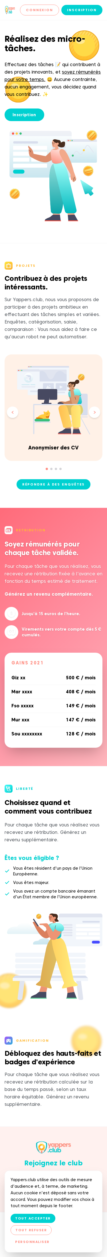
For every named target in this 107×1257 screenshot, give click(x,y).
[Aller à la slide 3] (56, 469)
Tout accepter (33, 1218)
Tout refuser (31, 1230)
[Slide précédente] (12, 412)
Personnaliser (32, 1242)
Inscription (82, 10)
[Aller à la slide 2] (51, 469)
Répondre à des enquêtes (53, 484)
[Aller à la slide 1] (47, 469)
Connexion (39, 10)
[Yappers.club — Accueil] (10, 10)
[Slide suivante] (94, 412)
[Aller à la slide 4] (60, 469)
